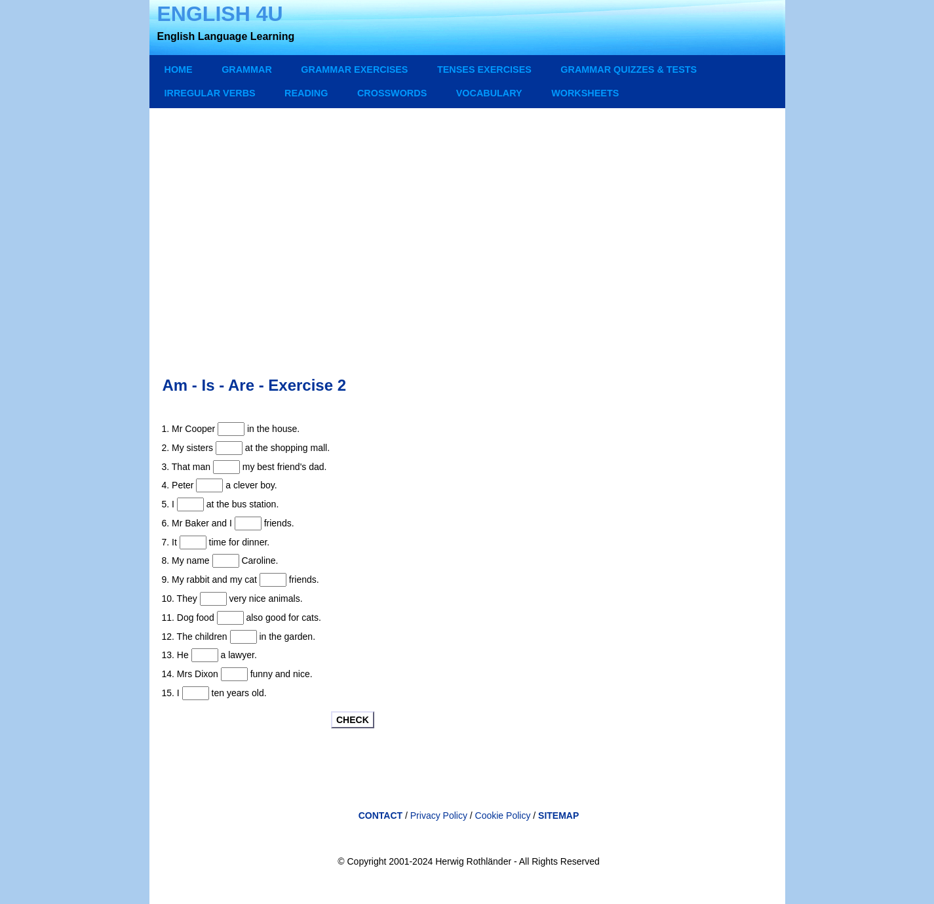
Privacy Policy (438, 815)
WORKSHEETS (585, 93)
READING (306, 93)
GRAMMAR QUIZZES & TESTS (628, 69)
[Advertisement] (469, 229)
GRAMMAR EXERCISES (354, 69)
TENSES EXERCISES (484, 69)
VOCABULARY (489, 93)
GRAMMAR (247, 69)
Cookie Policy (504, 815)
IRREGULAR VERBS (210, 93)
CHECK (352, 720)
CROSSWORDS (392, 93)
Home (179, 69)
